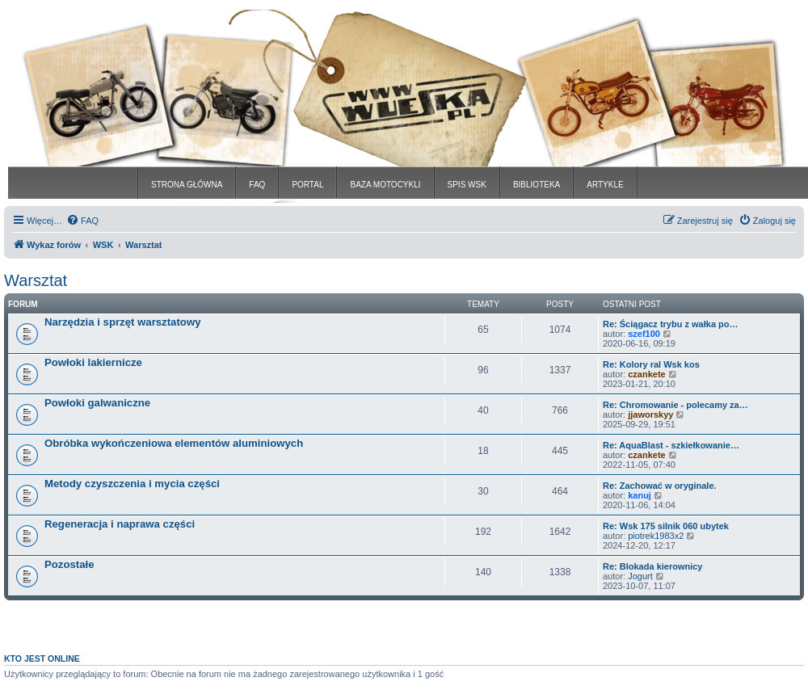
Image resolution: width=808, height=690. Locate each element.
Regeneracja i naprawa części (119, 524)
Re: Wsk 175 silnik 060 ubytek (666, 526)
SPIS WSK (467, 184)
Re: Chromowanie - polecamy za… (675, 405)
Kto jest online (42, 658)
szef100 (644, 334)
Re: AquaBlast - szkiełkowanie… (671, 445)
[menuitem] (82, 220)
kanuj (639, 495)
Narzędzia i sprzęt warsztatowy (122, 322)
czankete (646, 374)
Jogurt (640, 576)
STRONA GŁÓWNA (186, 184)
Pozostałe (69, 564)
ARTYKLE (605, 184)
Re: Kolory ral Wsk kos (651, 364)
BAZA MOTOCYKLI (385, 184)
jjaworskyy (650, 414)
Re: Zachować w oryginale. (660, 485)
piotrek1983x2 (656, 536)
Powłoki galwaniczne (97, 403)
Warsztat (35, 280)
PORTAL (307, 184)
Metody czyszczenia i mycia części (132, 484)
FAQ (257, 184)
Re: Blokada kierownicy (653, 566)
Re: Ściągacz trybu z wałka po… (671, 324)
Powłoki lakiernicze (93, 362)
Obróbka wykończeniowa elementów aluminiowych (173, 443)
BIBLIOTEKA (536, 184)
